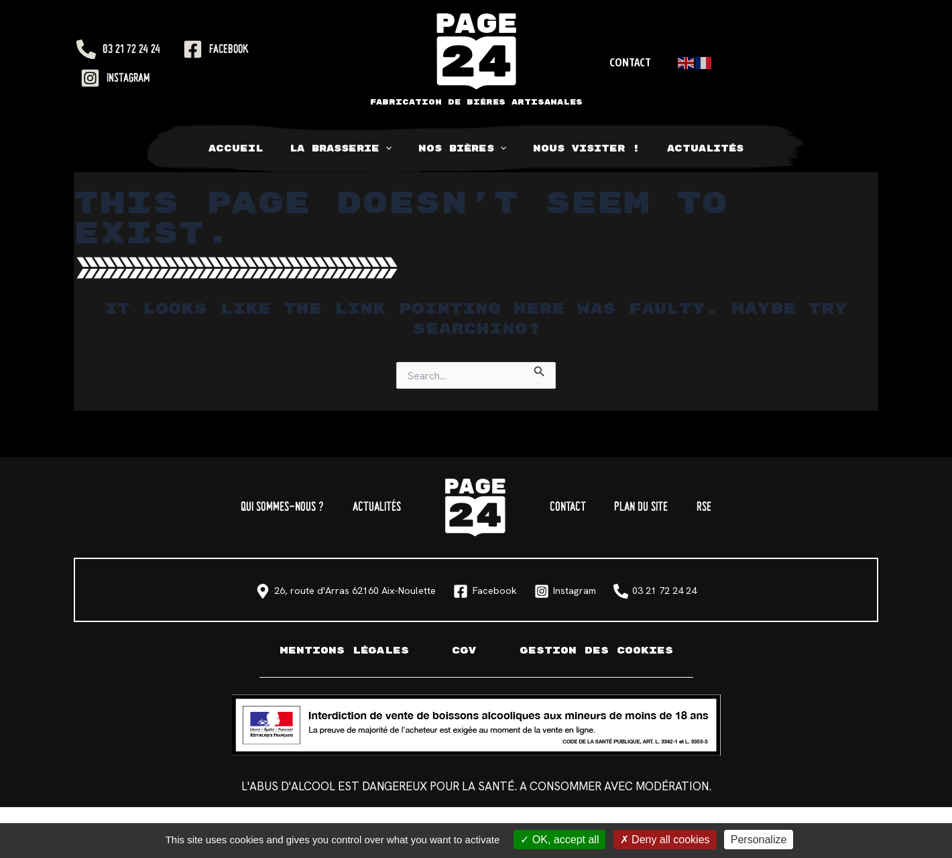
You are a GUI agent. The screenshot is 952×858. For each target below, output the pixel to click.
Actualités (688, 148)
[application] (394, 148)
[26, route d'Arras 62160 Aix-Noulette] (267, 591)
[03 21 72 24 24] (118, 49)
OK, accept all (559, 839)
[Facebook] (215, 49)
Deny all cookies (665, 839)
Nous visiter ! (578, 148)
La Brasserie (349, 148)
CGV (463, 650)
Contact (628, 62)
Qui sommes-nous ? (244, 507)
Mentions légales (338, 650)
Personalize (759, 839)
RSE (745, 507)
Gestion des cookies (600, 650)
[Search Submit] (540, 372)
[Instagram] (115, 78)
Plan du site (666, 507)
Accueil (253, 148)
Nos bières (462, 148)
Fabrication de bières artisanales (476, 102)
